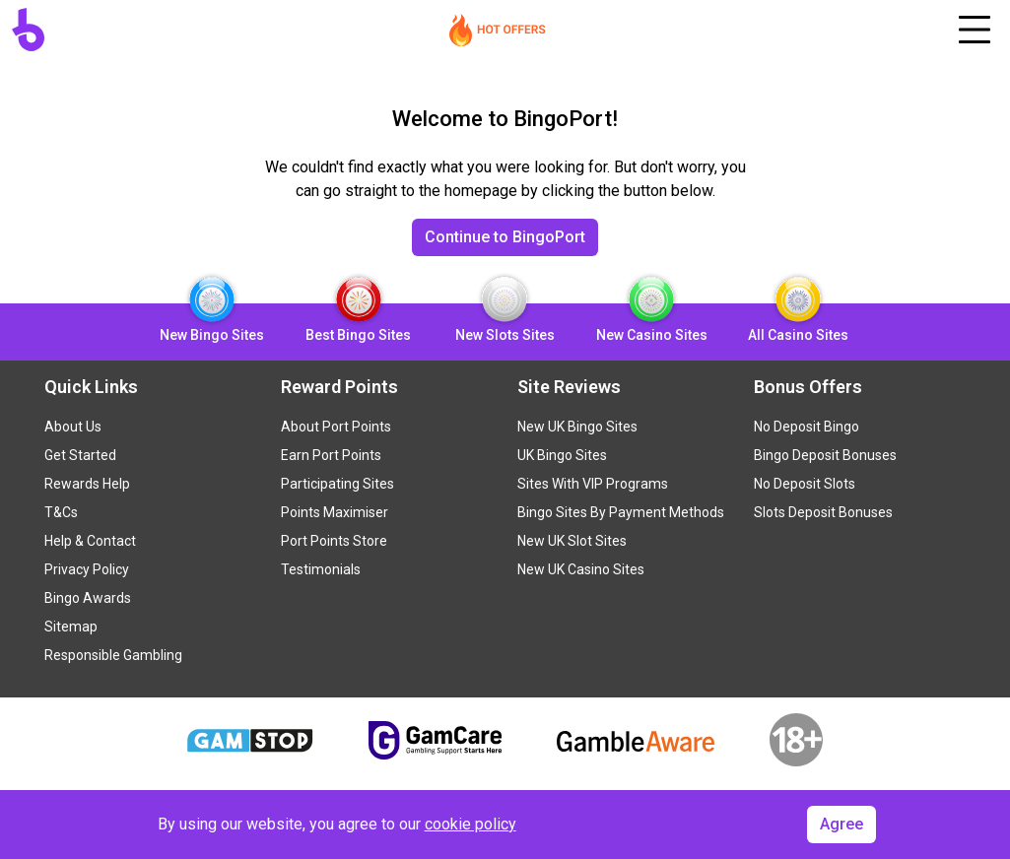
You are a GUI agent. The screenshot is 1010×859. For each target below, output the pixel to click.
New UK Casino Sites (580, 569)
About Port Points (336, 426)
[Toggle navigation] (974, 29)
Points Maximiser (334, 512)
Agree (841, 824)
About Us (72, 426)
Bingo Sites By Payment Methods (620, 512)
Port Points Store (334, 541)
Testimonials (321, 569)
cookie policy (470, 824)
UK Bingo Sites (562, 455)
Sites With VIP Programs (592, 484)
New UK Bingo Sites (577, 426)
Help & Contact (90, 541)
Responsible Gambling (113, 655)
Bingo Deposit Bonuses (825, 455)
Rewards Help (87, 484)
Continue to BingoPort (505, 237)
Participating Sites (337, 484)
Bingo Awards (87, 598)
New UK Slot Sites (572, 541)
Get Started (80, 455)
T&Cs (61, 512)
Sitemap (71, 626)
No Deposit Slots (804, 484)
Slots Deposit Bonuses (823, 512)
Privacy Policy (86, 569)
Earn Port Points (331, 455)
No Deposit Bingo (806, 426)
